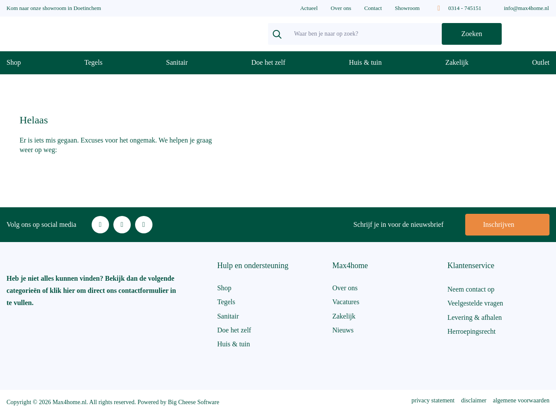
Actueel (309, 8)
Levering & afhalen (474, 317)
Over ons (341, 8)
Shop (14, 62)
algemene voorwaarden (521, 400)
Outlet (540, 62)
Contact (373, 8)
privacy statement (432, 400)
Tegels (93, 62)
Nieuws (343, 330)
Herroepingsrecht (471, 331)
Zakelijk (456, 62)
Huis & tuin (365, 62)
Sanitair (177, 62)
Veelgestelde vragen (475, 303)
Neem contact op (470, 289)
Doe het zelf (268, 62)
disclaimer (473, 400)
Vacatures (345, 301)
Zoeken (471, 33)
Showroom (407, 8)
